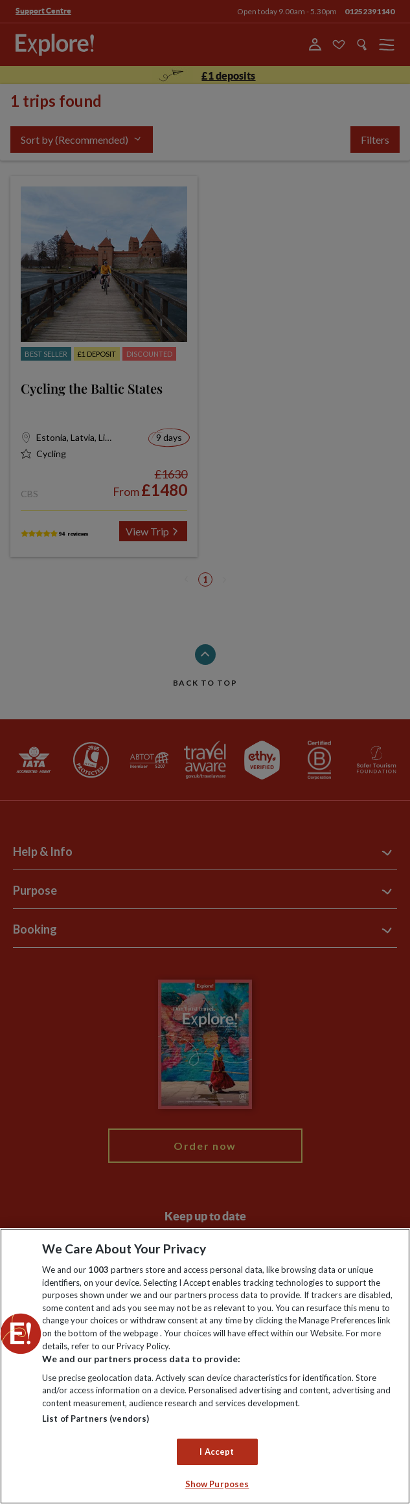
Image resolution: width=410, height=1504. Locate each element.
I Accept (216, 1451)
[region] (205, 1366)
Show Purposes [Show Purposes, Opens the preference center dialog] (217, 1484)
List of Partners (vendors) (95, 1418)
